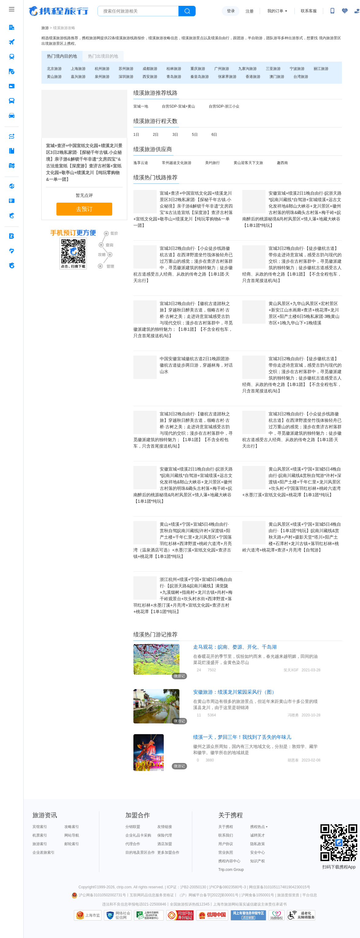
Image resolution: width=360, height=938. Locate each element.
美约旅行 (212, 163)
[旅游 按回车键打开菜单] (12, 71)
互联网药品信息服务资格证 (152, 895)
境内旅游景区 (330, 38)
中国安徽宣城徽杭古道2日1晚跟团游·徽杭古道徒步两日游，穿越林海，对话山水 (196, 365)
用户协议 (225, 844)
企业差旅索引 (44, 852)
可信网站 (180, 915)
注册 (250, 11)
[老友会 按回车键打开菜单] (12, 250)
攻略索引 (71, 827)
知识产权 (257, 861)
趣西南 (282, 163)
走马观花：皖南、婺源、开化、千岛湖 (235, 647)
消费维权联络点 (277, 915)
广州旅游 (221, 69)
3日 (175, 134)
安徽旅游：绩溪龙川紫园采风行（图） (235, 692)
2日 (156, 134)
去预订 (84, 209)
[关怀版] (357, 11)
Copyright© (88, 887)
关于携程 (225, 827)
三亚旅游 (273, 69)
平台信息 (309, 895)
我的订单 (275, 11)
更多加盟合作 (168, 852)
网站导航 (71, 835)
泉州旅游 (102, 76)
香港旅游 (253, 76)
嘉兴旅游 (78, 76)
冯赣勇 (293, 715)
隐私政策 (257, 844)
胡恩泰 (293, 760)
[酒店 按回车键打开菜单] (12, 27)
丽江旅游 (321, 69)
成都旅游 (150, 69)
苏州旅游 (126, 69)
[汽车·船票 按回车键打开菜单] (12, 100)
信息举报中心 (149, 915)
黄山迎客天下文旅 (248, 163)
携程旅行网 (58, 11)
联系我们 (225, 835)
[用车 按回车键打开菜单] (12, 115)
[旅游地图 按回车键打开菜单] (12, 165)
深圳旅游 (126, 76)
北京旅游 (54, 69)
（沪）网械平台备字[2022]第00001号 (208, 895)
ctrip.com (124, 887)
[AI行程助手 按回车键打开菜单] (12, 136)
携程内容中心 (229, 861)
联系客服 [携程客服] (309, 11)
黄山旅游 (54, 76)
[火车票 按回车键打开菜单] (12, 56)
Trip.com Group (231, 869)
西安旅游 (150, 76)
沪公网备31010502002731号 (99, 895)
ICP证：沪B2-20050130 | (188, 887)
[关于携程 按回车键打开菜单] (12, 265)
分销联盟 (132, 827)
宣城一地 (140, 106)
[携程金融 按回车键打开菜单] (12, 215)
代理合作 (132, 844)
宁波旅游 (297, 69)
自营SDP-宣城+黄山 (178, 106)
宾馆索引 (40, 827)
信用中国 (212, 915)
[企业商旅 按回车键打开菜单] (12, 236)
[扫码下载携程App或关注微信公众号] (332, 11)
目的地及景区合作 (140, 852)
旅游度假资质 (288, 895)
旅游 (45, 28)
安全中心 (257, 852)
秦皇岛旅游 (199, 76)
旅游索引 (40, 844)
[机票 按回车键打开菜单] (12, 42)
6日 (214, 134)
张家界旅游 (227, 76)
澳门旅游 (277, 76)
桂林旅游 (174, 69)
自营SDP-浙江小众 (224, 106)
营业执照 (225, 852)
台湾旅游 (300, 76)
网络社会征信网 (123, 915)
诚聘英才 (257, 835)
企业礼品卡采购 (138, 835)
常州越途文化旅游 (176, 163)
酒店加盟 (164, 844)
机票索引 (40, 835)
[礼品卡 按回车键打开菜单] (12, 200)
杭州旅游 (102, 69)
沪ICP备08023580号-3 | (229, 887)
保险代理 (164, 835)
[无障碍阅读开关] (345, 11)
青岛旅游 (174, 76)
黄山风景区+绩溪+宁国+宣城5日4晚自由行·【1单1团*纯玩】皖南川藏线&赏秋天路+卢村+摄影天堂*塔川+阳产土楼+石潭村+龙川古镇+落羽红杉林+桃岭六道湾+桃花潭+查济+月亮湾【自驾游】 (291, 537)
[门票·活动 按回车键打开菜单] (12, 86)
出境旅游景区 (52, 43)
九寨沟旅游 (247, 69)
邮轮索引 (71, 844)
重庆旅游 (197, 69)
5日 (195, 134)
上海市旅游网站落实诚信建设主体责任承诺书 (250, 904)
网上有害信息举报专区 (248, 915)
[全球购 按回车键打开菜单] (12, 186)
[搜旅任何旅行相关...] (138, 11)
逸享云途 (140, 163)
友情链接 (164, 827)
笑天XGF (291, 670)
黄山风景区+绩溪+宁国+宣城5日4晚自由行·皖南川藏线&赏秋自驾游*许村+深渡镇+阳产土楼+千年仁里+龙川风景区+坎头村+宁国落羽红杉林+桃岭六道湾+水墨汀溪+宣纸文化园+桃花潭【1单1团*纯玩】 (291, 482)
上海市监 (92, 915)
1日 (136, 134)
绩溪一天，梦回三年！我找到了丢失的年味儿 (242, 737)
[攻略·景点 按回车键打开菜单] (12, 150)
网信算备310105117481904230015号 (279, 887)
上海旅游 (78, 69)
